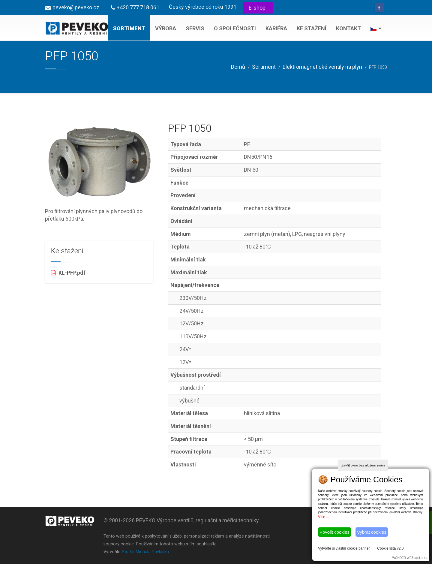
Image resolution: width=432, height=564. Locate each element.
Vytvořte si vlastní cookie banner (344, 548)
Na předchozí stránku (75, 80)
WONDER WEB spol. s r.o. (410, 557)
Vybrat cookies (371, 532)
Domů (238, 67)
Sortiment (129, 28)
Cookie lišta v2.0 (390, 548)
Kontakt (348, 28)
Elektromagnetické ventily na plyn (322, 67)
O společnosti (235, 28)
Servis (195, 28)
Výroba (165, 28)
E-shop (257, 8)
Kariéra (276, 28)
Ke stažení (311, 28)
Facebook (379, 7)
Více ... (323, 517)
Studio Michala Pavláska (145, 551)
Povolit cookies (335, 532)
